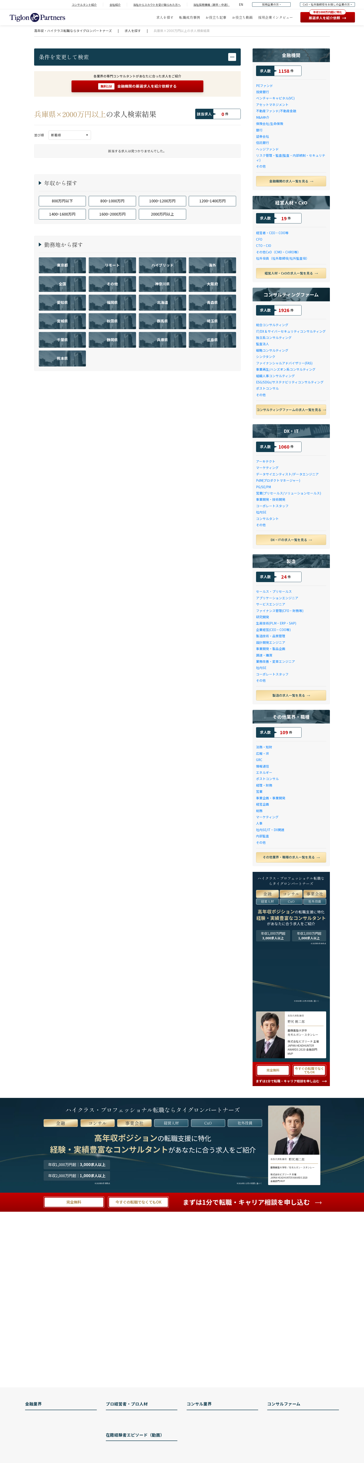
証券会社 (262, 136)
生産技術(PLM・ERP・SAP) (276, 623)
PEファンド (264, 85)
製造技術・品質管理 (270, 636)
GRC (259, 760)
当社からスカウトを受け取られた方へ (157, 4)
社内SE (261, 512)
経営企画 (262, 804)
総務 (259, 811)
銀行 (259, 130)
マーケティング (267, 467)
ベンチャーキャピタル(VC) (275, 98)
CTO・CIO (263, 245)
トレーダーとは (41, 1448)
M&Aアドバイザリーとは (48, 1458)
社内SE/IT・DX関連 (270, 830)
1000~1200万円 (162, 201)
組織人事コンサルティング (275, 376)
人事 (259, 823)
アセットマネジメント (272, 104)
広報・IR (262, 753)
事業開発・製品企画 (270, 649)
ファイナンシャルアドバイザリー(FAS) (284, 363)
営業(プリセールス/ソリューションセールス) (288, 493)
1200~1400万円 (212, 201)
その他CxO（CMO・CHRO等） (278, 252)
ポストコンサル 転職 (125, 1448)
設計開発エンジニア (270, 642)
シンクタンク (265, 356)
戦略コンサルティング (272, 350)
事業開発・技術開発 (270, 499)
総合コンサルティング (272, 325)
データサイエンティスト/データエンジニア (287, 474)
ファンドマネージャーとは (49, 1438)
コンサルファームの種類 (209, 1458)
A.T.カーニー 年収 (284, 1438)
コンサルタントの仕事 (207, 1428)
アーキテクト (265, 461)
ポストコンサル (267, 388)
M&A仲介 (262, 117)
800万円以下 (62, 201)
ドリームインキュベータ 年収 (293, 1458)
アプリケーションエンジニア (277, 598)
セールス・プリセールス (274, 591)
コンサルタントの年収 (207, 1438)
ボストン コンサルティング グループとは (302, 1428)
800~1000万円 (112, 201)
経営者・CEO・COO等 (272, 233)
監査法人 (262, 344)
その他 (261, 166)
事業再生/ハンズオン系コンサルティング (285, 369)
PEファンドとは (42, 1418)
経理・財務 (264, 785)
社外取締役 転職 (122, 1428)
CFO (259, 239)
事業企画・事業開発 (270, 798)
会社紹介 (115, 4)
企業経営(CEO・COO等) (273, 630)
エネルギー (264, 772)
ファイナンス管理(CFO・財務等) (279, 611)
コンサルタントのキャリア (211, 1448)
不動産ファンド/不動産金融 (276, 111)
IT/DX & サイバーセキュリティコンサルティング (291, 331)
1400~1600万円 (62, 214)
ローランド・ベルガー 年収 (292, 1448)
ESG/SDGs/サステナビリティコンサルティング (290, 382)
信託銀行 (262, 142)
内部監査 (262, 836)
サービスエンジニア (270, 604)
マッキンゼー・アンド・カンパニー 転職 (302, 1418)
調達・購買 (264, 655)
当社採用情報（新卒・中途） (211, 4)
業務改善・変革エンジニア (275, 661)
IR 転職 (115, 1438)
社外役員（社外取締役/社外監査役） (282, 258)
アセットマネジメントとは (49, 1428)
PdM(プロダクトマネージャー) (278, 480)
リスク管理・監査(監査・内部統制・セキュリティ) (290, 157)
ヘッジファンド (267, 149)
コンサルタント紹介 (84, 4)
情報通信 (262, 766)
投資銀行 (262, 92)
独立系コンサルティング (274, 337)
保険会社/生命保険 (269, 123)
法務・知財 (264, 747)
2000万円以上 (162, 214)
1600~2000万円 (112, 214)
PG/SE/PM (263, 487)
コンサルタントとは (206, 1418)
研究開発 (262, 617)
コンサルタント (267, 518)
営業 (259, 791)
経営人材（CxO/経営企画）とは (133, 1418)
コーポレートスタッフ (272, 506)
